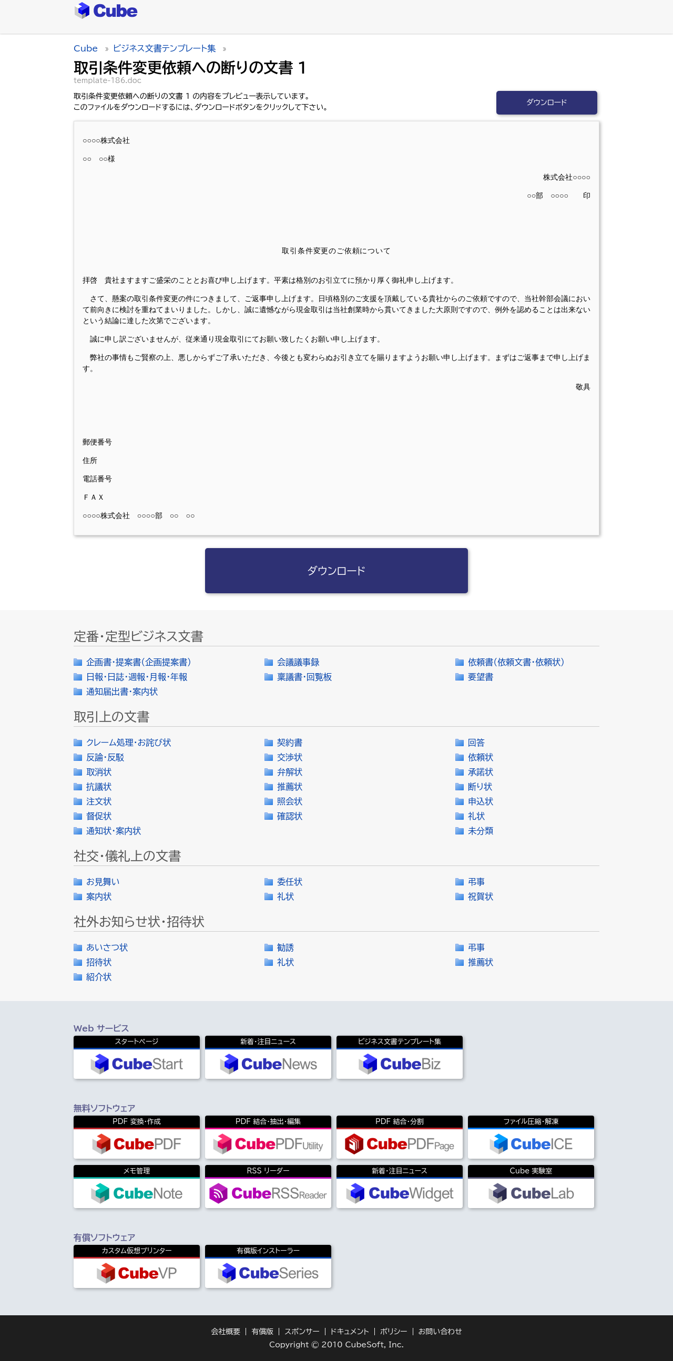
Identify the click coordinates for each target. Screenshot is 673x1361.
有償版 (262, 1331)
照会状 (289, 801)
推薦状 (289, 786)
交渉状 (289, 757)
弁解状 (289, 772)
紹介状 (98, 977)
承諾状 (480, 772)
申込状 (480, 801)
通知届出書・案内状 (122, 691)
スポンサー (302, 1331)
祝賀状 (480, 896)
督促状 (98, 816)
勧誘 (285, 947)
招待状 (98, 962)
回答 (476, 742)
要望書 (480, 677)
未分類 (480, 831)
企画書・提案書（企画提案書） (138, 662)
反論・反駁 (105, 757)
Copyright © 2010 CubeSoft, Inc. (336, 1344)
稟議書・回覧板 (304, 677)
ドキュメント (350, 1331)
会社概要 (225, 1331)
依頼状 (480, 757)
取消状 (98, 772)
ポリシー (393, 1331)
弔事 (476, 882)
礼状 (476, 816)
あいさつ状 (107, 947)
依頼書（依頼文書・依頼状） (516, 662)
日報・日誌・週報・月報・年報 (136, 677)
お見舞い (103, 882)
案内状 (98, 896)
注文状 (98, 801)
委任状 (289, 882)
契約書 (289, 742)
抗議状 (98, 786)
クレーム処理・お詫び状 (128, 742)
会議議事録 (298, 662)
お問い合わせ (440, 1331)
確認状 (289, 816)
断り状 (480, 786)
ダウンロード (546, 102)
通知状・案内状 (113, 831)
